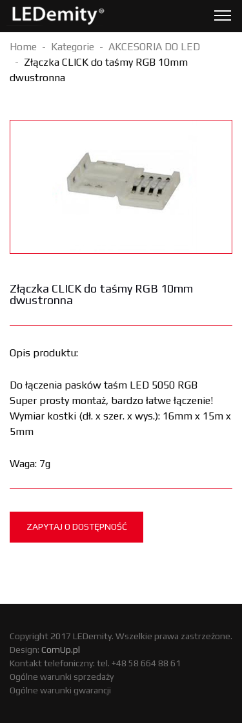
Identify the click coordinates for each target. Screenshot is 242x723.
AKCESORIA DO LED (154, 47)
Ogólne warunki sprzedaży (62, 676)
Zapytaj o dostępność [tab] (76, 526)
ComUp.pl (60, 649)
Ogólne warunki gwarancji (60, 690)
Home (23, 47)
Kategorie (72, 47)
